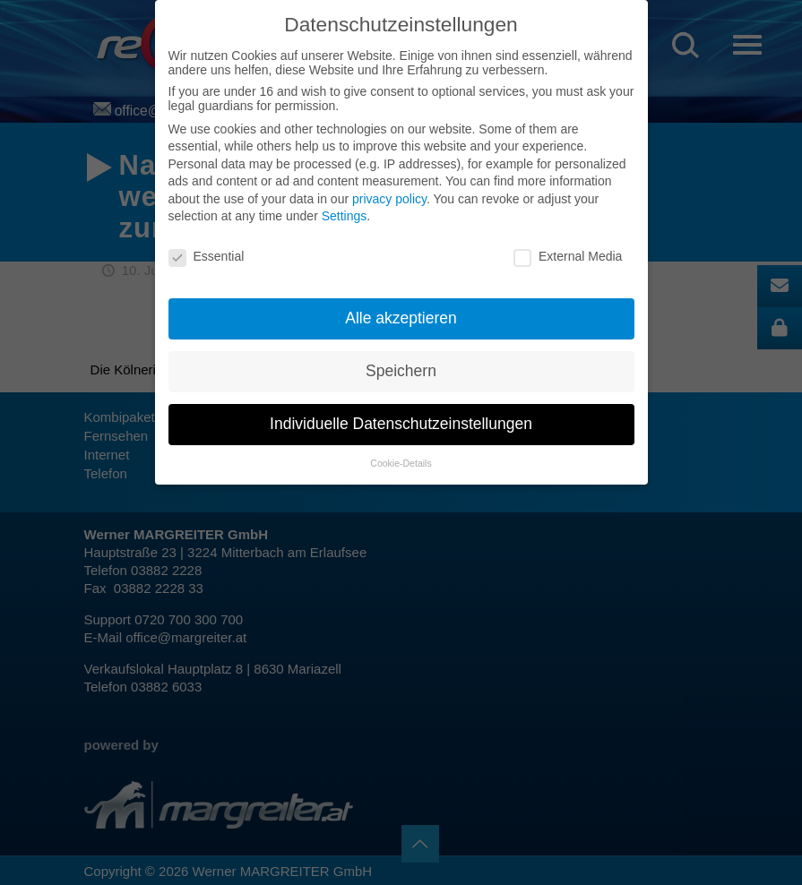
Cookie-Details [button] (400, 463)
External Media (567, 256)
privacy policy (389, 199)
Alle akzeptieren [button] (401, 318)
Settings (344, 216)
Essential (206, 256)
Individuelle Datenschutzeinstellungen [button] (401, 424)
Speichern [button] (401, 371)
